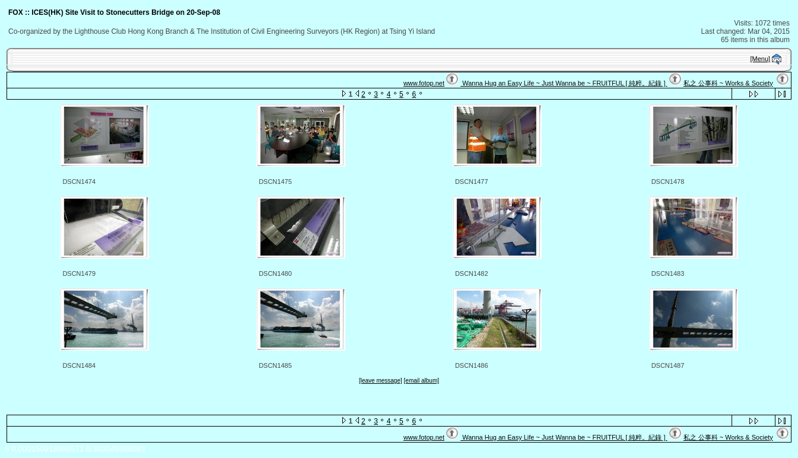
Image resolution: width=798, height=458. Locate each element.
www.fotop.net (423, 83)
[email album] (421, 380)
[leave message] (380, 380)
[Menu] (761, 58)
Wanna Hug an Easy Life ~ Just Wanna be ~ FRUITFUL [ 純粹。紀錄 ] (563, 83)
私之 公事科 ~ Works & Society (728, 83)
